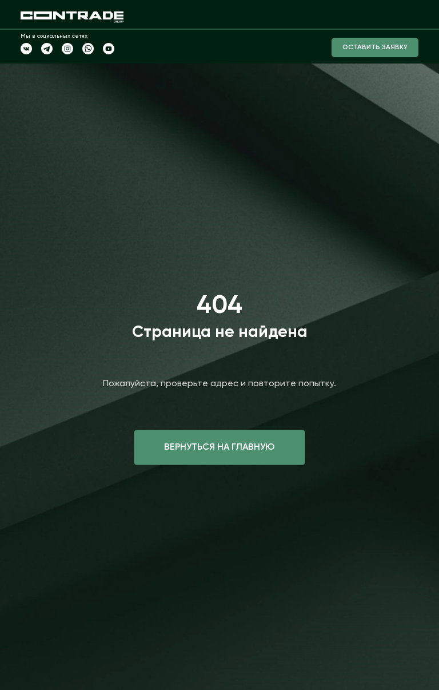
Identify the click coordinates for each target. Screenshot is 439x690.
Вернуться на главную (219, 447)
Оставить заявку (375, 47)
